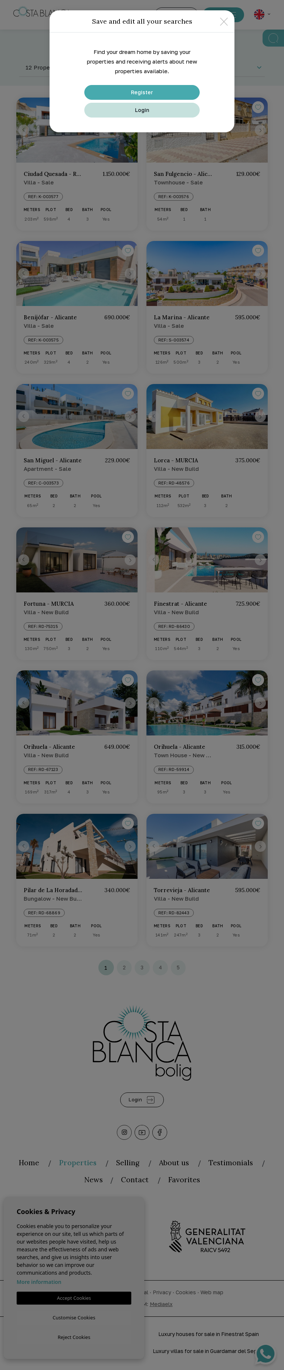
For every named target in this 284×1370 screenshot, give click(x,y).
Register (142, 92)
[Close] (224, 21)
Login (142, 110)
